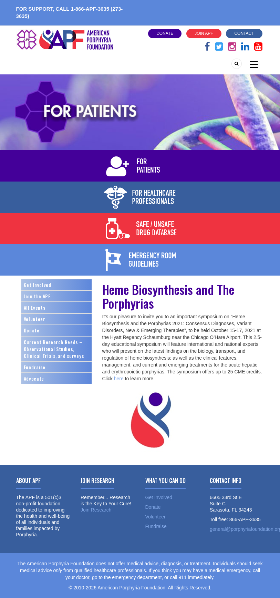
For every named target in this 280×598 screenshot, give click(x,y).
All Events (34, 307)
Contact (244, 33)
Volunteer (34, 318)
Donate (164, 33)
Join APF (204, 33)
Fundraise (34, 367)
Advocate (34, 378)
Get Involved (37, 284)
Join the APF (37, 296)
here (118, 378)
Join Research (96, 510)
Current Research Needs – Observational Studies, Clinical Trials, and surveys (54, 348)
